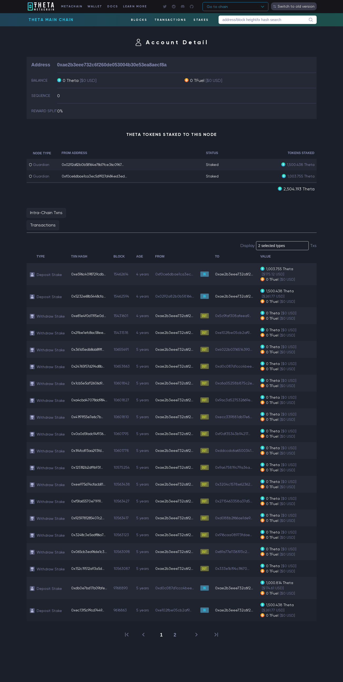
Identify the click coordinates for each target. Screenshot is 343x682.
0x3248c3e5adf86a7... (90, 534)
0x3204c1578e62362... (237, 484)
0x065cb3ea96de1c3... (90, 551)
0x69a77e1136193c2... (236, 551)
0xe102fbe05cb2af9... (237, 332)
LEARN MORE (139, 6)
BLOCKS (139, 20)
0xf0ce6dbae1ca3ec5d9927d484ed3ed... (97, 176)
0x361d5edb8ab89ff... (89, 349)
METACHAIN (74, 6)
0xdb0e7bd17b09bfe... (90, 588)
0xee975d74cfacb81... (89, 484)
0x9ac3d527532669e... (237, 400)
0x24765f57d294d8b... (89, 366)
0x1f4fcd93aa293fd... (88, 450)
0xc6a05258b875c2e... (238, 383)
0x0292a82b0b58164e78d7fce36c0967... (96, 164)
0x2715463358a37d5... (237, 501)
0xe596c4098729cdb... (90, 274)
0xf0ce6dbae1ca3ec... (178, 274)
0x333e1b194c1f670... (236, 568)
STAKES (201, 20)
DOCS (116, 6)
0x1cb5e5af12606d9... (89, 383)
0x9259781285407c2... (89, 518)
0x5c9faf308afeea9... (236, 315)
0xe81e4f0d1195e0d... (89, 315)
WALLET (98, 6)
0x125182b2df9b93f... (88, 467)
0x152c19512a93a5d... (89, 568)
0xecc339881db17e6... (237, 416)
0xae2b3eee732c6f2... (238, 274)
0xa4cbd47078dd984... (91, 400)
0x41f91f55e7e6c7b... (88, 416)
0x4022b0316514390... (237, 349)
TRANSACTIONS (170, 20)
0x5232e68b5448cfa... (90, 296)
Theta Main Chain (51, 19)
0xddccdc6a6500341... (238, 450)
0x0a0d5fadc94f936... (89, 433)
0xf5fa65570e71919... (87, 501)
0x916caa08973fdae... (237, 534)
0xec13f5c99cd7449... (88, 610)
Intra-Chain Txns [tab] (46, 212)
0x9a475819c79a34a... (237, 467)
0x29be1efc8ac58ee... (90, 332)
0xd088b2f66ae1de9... (237, 518)
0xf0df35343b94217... (236, 433)
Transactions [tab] (43, 224)
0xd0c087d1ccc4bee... (238, 366)
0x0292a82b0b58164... (178, 296)
